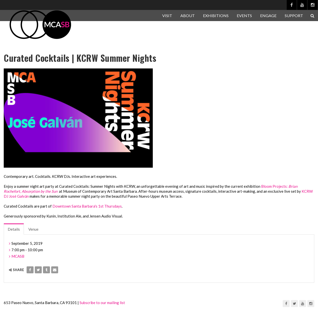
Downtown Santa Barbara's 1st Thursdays (87, 206)
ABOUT (187, 15)
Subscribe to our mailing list (102, 302)
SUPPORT (294, 15)
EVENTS (244, 15)
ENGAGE (268, 15)
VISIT (167, 15)
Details (14, 229)
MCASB (17, 256)
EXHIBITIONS (216, 15)
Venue (33, 229)
